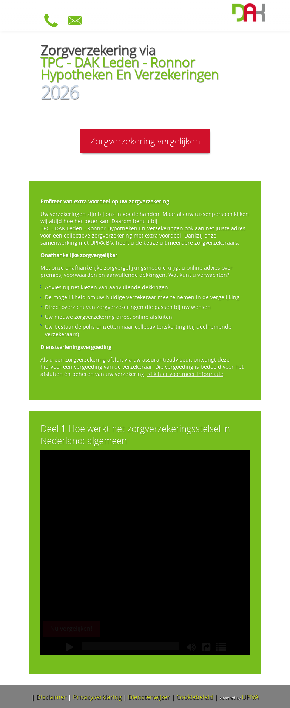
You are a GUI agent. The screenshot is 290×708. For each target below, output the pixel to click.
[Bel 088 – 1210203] (52, 26)
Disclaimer (51, 697)
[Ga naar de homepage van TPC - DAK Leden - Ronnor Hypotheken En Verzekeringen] (248, 13)
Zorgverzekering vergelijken (145, 141)
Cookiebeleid (194, 697)
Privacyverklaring (97, 697)
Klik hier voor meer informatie (185, 373)
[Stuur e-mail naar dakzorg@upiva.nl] (77, 26)
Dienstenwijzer (149, 697)
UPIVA (250, 697)
